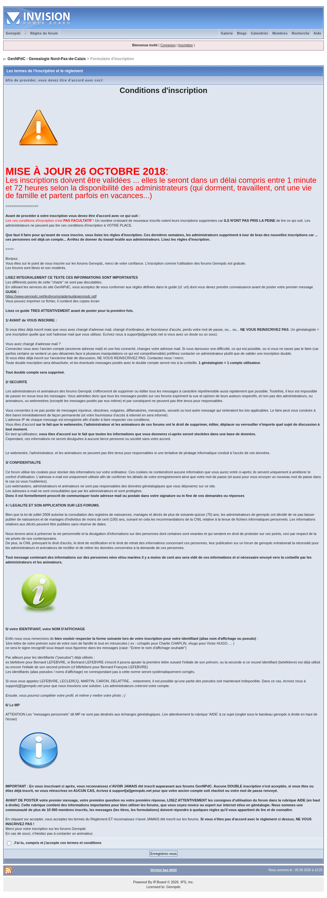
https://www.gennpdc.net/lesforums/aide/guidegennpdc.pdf (50, 296)
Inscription (185, 45)
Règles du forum (44, 33)
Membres (279, 33)
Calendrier (259, 33)
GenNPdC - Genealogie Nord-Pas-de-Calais (47, 59)
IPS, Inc (186, 882)
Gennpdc (13, 33)
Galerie (227, 33)
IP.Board (159, 882)
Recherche (300, 33)
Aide (317, 33)
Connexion (168, 45)
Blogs (242, 33)
